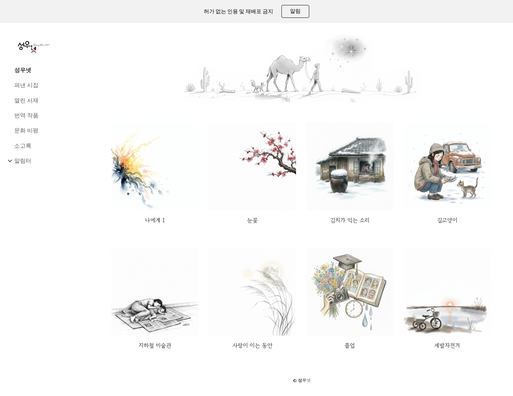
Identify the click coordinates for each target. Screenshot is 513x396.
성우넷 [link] (22, 69)
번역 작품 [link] (26, 115)
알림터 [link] (22, 160)
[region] (256, 11)
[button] (504, 32)
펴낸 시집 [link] (26, 84)
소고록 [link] (22, 145)
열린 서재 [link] (26, 100)
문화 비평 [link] (26, 130)
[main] (155, 220)
